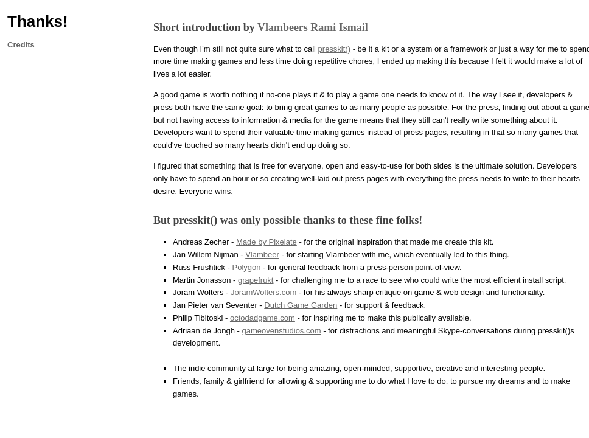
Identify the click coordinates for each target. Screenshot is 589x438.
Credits (21, 44)
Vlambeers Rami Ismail (312, 27)
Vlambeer (262, 254)
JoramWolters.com (263, 292)
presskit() (334, 49)
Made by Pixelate (266, 241)
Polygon (246, 267)
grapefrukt (256, 280)
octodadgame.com (262, 317)
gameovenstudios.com (281, 330)
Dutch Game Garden (300, 305)
